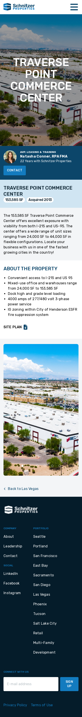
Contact (14, 170)
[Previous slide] (9, 409)
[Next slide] (72, 409)
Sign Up (69, 684)
